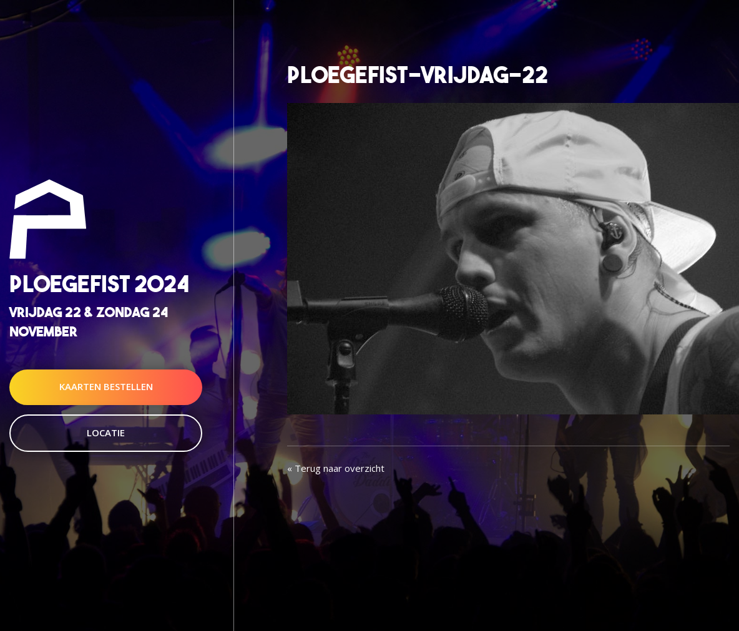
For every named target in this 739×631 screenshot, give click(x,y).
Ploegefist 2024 (99, 284)
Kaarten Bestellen (106, 387)
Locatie (106, 432)
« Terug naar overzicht (335, 468)
